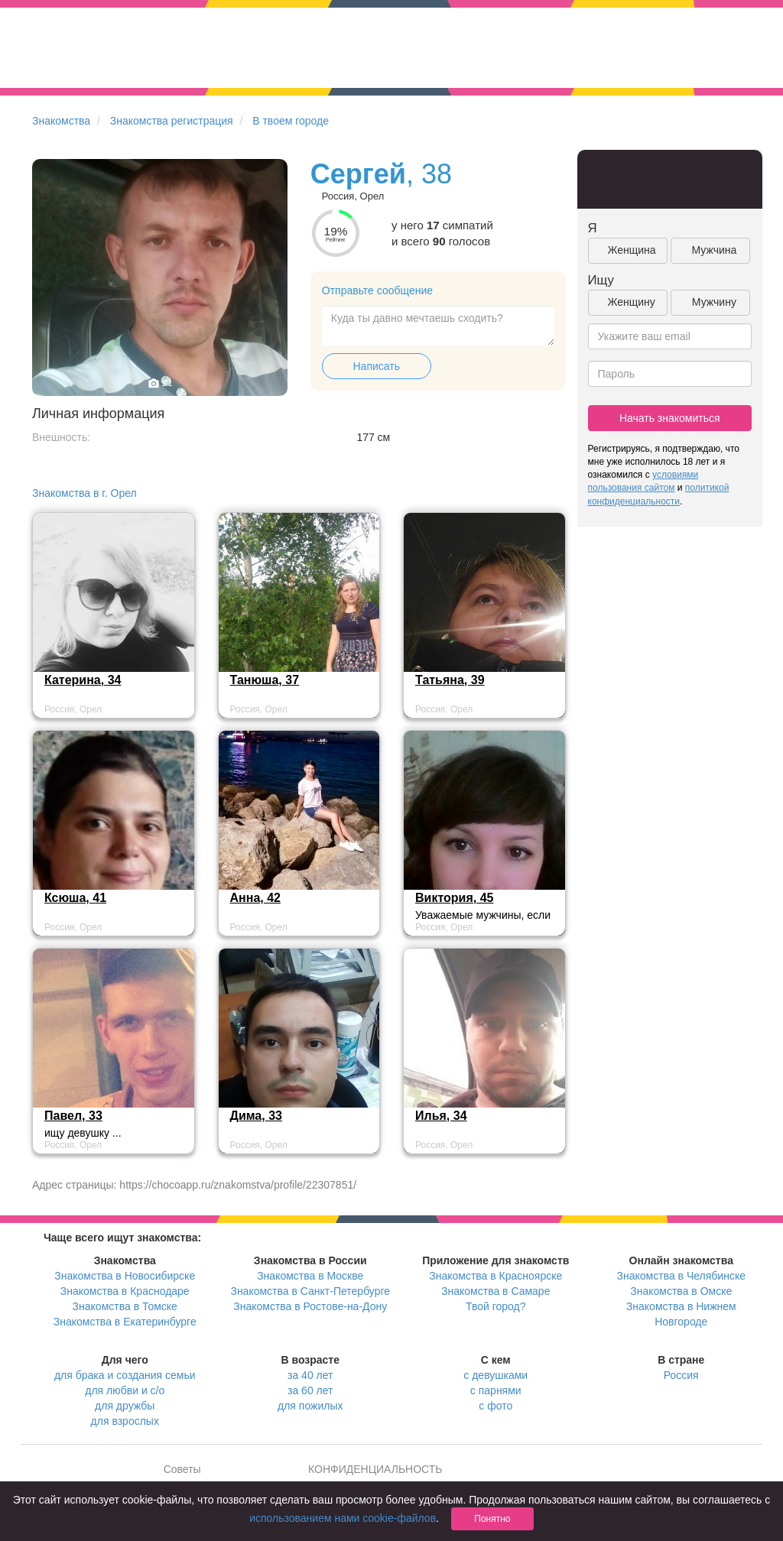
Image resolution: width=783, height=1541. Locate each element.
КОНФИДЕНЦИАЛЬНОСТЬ (375, 1469)
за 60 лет (310, 1390)
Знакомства (61, 121)
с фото (495, 1406)
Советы (182, 1469)
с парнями (495, 1390)
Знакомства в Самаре (495, 1291)
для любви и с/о (124, 1390)
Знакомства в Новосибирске (124, 1276)
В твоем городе (290, 121)
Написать (376, 366)
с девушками (495, 1375)
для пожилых (310, 1406)
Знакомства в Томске (125, 1306)
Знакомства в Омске (681, 1291)
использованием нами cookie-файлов (342, 1518)
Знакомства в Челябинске (681, 1276)
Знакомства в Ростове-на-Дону (310, 1306)
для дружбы (124, 1406)
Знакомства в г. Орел (84, 493)
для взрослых (125, 1421)
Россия (681, 1375)
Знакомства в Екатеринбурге (125, 1322)
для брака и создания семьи (125, 1375)
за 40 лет (310, 1375)
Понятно (492, 1518)
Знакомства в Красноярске (495, 1276)
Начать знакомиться (669, 418)
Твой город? (496, 1306)
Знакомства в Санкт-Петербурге (310, 1291)
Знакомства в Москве (310, 1276)
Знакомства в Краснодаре (125, 1291)
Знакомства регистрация (171, 121)
